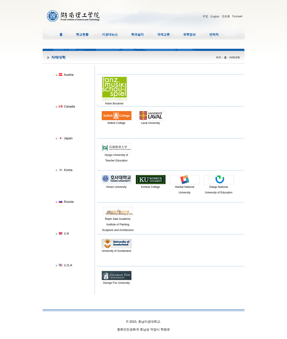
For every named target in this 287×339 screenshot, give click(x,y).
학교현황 (82, 34)
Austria (69, 74)
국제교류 (163, 34)
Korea (68, 170)
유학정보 (189, 34)
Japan (68, 138)
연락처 (214, 34)
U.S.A (68, 265)
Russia (69, 201)
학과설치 (137, 34)
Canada (69, 106)
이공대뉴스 (110, 34)
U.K (66, 233)
